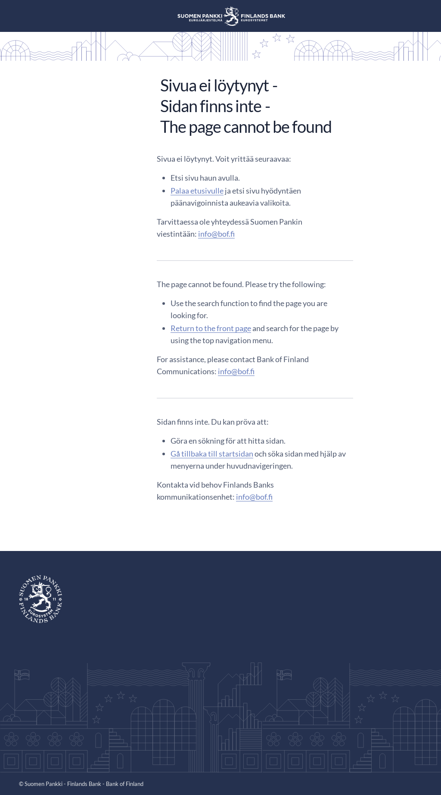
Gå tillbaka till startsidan (212, 453)
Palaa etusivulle (197, 190)
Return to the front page (211, 328)
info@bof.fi (216, 233)
